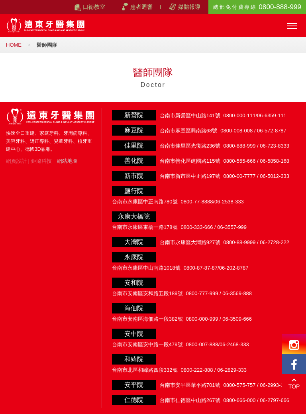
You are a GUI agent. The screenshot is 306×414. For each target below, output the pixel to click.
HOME (14, 45)
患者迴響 (141, 7)
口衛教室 (94, 7)
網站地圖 (67, 161)
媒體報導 (189, 7)
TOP (294, 386)
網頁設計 (16, 161)
